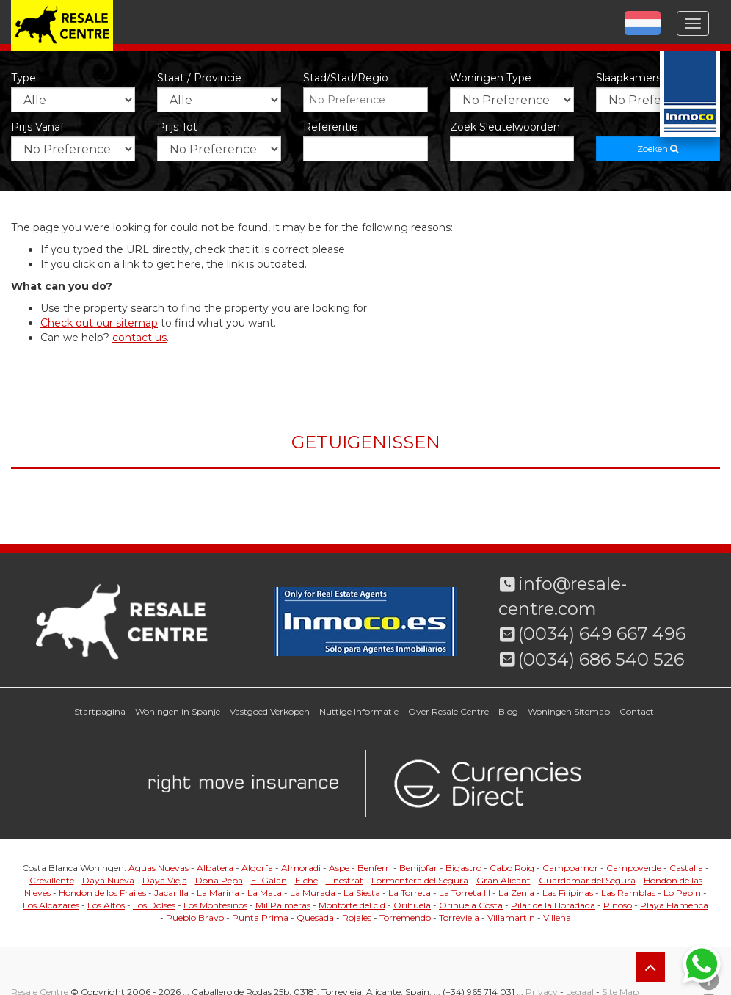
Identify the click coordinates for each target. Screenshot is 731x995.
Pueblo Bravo (195, 917)
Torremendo (405, 917)
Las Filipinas (567, 892)
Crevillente (51, 880)
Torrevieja (459, 917)
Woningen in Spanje (177, 711)
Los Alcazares (51, 905)
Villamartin (511, 917)
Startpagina (100, 711)
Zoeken (657, 148)
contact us (139, 337)
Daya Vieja (164, 880)
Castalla (686, 867)
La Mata (264, 892)
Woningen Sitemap (569, 711)
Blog (508, 711)
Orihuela (412, 905)
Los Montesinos (215, 905)
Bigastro (463, 867)
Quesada (315, 917)
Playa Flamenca (674, 905)
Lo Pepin (682, 892)
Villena (557, 917)
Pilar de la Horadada (553, 905)
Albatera (215, 867)
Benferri (374, 867)
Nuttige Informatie (359, 711)
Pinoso (617, 905)
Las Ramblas (628, 892)
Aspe (339, 867)
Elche (306, 880)
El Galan (269, 880)
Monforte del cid (352, 905)
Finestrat (344, 880)
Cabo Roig (512, 867)
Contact (636, 711)
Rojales (356, 917)
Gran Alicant (503, 880)
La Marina (218, 892)
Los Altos (106, 905)
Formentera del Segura (419, 880)
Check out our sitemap (99, 322)
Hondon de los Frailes (102, 892)
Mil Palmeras (282, 905)
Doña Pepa (219, 880)
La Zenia (516, 892)
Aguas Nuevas (158, 867)
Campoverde (633, 867)
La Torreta (409, 892)
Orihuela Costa (471, 905)
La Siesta (361, 892)
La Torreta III (464, 892)
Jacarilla (171, 892)
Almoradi (301, 867)
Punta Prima (260, 917)
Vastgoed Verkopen (270, 711)
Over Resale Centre (448, 711)
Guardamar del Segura (587, 880)
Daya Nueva (108, 880)
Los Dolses (154, 905)
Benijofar (418, 867)
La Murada (312, 892)
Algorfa (257, 867)
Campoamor (570, 867)
